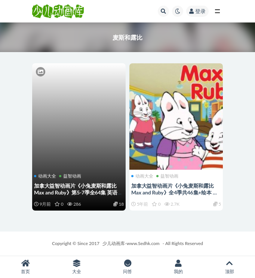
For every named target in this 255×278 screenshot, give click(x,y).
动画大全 (45, 176)
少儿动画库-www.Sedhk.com (131, 243)
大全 (76, 267)
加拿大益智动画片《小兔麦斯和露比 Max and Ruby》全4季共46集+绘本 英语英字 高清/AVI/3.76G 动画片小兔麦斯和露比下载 (174, 195)
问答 (127, 267)
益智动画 (70, 176)
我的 (178, 267)
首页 (25, 267)
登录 (197, 11)
